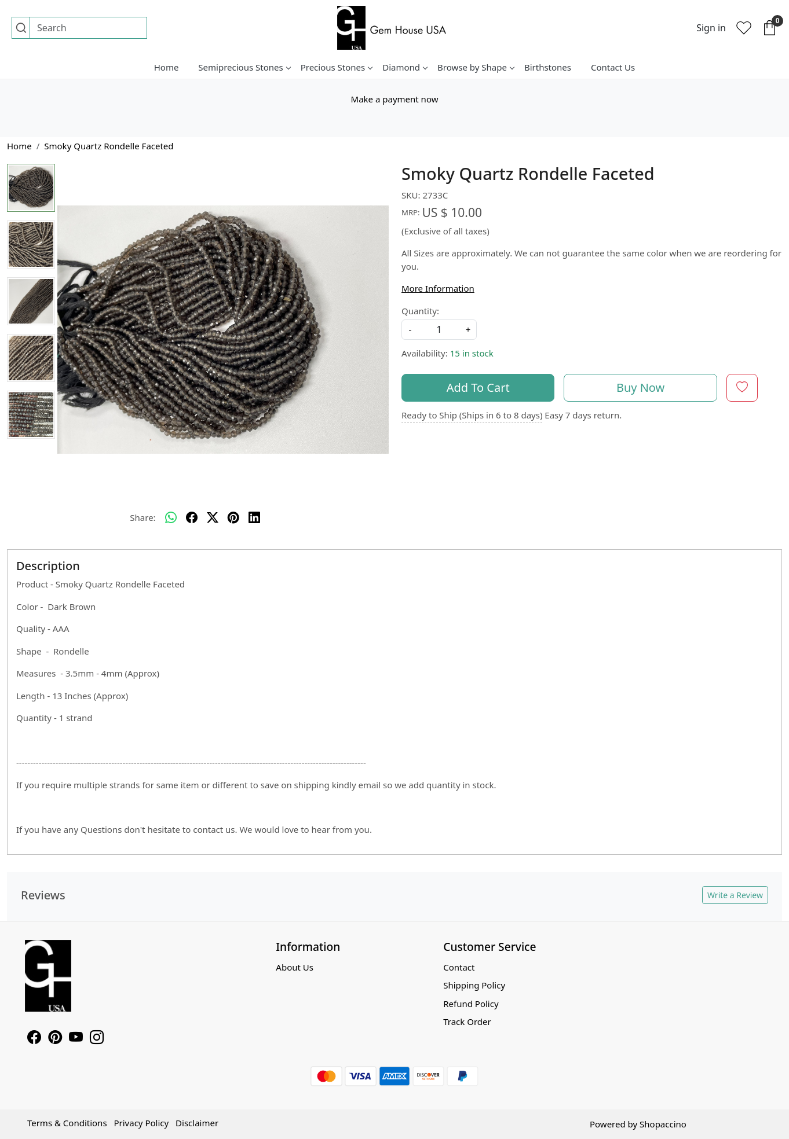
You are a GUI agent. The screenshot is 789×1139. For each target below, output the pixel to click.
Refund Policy (470, 1003)
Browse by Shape (475, 67)
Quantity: (420, 311)
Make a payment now (395, 99)
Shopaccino (663, 1124)
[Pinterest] (55, 1039)
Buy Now (640, 387)
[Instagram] (96, 1039)
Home (166, 67)
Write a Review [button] (735, 895)
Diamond (404, 67)
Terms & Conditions (67, 1123)
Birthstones (547, 67)
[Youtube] (76, 1039)
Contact (458, 967)
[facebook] (191, 517)
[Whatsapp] (170, 517)
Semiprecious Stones (244, 67)
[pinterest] (233, 517)
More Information (437, 288)
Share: (142, 517)
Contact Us (613, 67)
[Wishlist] (744, 28)
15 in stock (472, 353)
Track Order (467, 1021)
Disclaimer (197, 1123)
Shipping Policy (474, 985)
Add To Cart (478, 387)
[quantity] (439, 329)
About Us (294, 967)
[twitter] (212, 517)
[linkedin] (254, 517)
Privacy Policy (141, 1123)
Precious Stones (336, 67)
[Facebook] (34, 1039)
